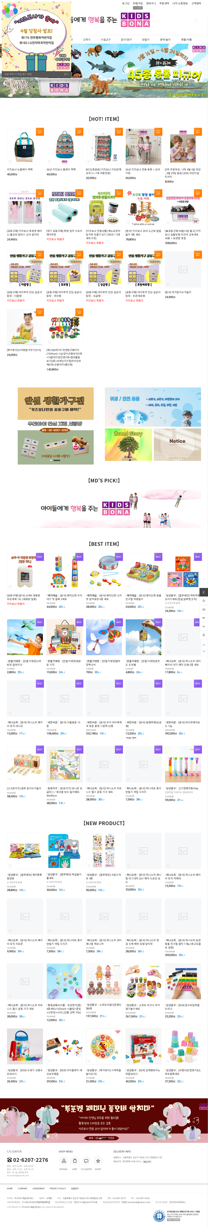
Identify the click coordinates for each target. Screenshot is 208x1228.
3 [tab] (104, 93)
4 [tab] (108, 93)
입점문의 (75, 1188)
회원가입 (138, 3)
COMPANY (22, 1188)
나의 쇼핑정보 (180, 3)
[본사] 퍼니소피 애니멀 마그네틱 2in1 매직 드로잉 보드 (143, 878)
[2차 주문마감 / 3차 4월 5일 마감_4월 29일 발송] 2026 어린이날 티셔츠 (183, 173)
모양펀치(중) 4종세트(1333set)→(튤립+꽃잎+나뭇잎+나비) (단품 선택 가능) (64, 1009)
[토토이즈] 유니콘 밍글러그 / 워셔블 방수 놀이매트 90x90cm (64, 792)
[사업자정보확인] (43, 1202)
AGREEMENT (39, 1188)
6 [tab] (115, 93)
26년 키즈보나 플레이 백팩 (61, 169)
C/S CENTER (14, 1151)
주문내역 (164, 3)
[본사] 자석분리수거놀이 (178, 292)
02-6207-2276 (27, 1159)
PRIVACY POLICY (58, 1188)
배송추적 (147, 1161)
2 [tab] (100, 93)
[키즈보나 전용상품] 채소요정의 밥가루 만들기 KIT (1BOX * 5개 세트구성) (103, 234)
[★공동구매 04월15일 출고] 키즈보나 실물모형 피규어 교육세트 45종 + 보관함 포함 (183, 234)
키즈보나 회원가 (55, 239)
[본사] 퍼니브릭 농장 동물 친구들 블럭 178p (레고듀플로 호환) (183, 944)
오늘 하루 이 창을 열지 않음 (18, 74)
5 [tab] (111, 93)
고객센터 (196, 3)
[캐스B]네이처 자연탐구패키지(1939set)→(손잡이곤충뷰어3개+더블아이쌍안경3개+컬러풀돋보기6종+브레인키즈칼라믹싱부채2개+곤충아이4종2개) (64, 357)
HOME (10, 1188)
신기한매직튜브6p (188, 788)
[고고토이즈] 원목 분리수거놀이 (24, 788)
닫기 (66, 74)
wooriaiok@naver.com (139, 1202)
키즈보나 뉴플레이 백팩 (20, 169)
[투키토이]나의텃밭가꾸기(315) (24, 350)
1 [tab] (94, 93)
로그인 (126, 3)
